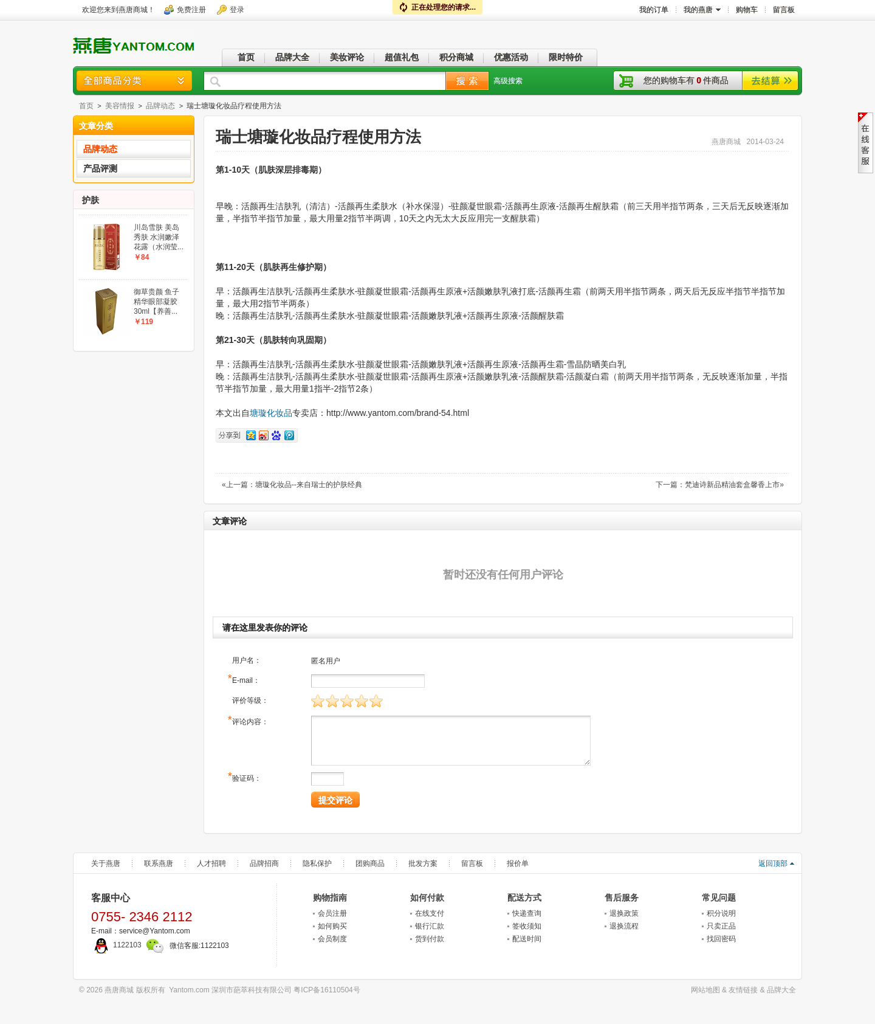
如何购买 (332, 926)
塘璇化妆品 (271, 413)
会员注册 (332, 913)
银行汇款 (429, 926)
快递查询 (526, 913)
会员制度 (332, 939)
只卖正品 (721, 926)
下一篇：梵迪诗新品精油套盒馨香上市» (720, 484)
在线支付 (429, 913)
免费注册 (191, 9)
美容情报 (119, 106)
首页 (86, 106)
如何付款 (427, 897)
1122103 (116, 945)
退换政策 (624, 913)
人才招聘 (211, 863)
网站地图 (705, 990)
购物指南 (330, 897)
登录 (237, 9)
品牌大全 (781, 990)
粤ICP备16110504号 (326, 990)
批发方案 (422, 863)
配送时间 (526, 939)
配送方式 (524, 897)
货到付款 (429, 939)
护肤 (90, 200)
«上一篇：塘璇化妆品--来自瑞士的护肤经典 (292, 484)
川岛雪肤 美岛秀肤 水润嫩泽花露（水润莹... (159, 237)
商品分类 (134, 81)
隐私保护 (317, 863)
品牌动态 (160, 106)
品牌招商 (264, 863)
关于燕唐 (105, 863)
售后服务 (622, 897)
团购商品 (370, 863)
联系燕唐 (158, 863)
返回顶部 (772, 863)
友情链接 (743, 990)
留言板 (472, 863)
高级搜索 (508, 81)
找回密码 (721, 939)
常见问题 (719, 897)
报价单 (518, 863)
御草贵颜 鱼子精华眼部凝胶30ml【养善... (156, 302)
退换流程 (624, 926)
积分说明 (721, 913)
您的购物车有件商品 (686, 80)
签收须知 (526, 926)
